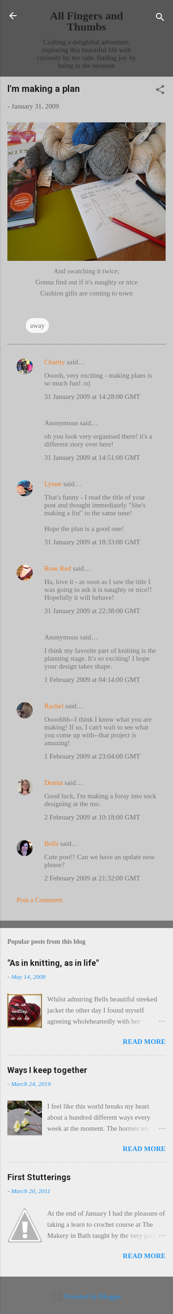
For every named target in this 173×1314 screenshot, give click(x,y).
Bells (51, 843)
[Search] (160, 19)
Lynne (53, 484)
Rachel (54, 706)
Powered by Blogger (86, 1296)
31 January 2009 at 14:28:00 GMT (92, 396)
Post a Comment (39, 900)
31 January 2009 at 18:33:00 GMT (92, 542)
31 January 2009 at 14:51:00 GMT (92, 457)
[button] (160, 91)
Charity (54, 362)
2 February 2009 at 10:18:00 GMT (92, 817)
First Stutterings (39, 1177)
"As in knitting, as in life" (53, 963)
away (37, 325)
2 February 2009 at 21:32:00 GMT (92, 878)
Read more (144, 1041)
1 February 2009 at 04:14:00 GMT (92, 679)
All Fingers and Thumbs (86, 21)
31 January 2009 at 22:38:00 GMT (92, 611)
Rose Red (57, 568)
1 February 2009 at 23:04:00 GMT (92, 756)
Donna (53, 782)
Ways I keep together (47, 1070)
